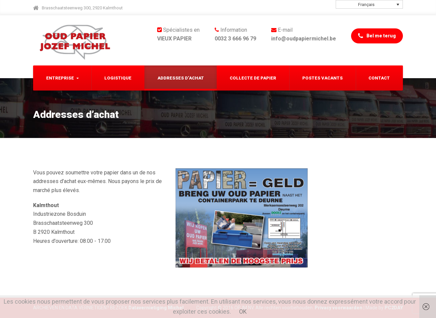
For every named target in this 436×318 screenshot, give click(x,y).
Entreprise (60, 78)
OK (243, 311)
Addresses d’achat (180, 78)
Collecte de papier (253, 78)
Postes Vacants (322, 78)
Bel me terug (377, 36)
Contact (379, 78)
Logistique (117, 78)
